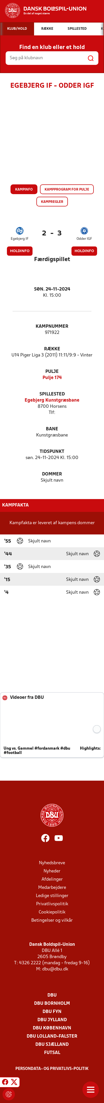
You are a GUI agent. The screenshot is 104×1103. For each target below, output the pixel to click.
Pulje (52, 372)
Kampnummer (52, 326)
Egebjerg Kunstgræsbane (52, 400)
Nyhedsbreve (52, 863)
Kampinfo (24, 189)
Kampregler (52, 202)
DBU (52, 995)
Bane (52, 429)
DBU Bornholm (52, 1003)
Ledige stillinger (52, 896)
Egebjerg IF (19, 239)
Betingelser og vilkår (52, 920)
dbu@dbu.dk (55, 969)
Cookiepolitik (52, 912)
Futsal (52, 1053)
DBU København (52, 1028)
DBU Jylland (52, 1020)
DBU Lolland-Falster (52, 1036)
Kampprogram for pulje (67, 189)
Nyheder (52, 871)
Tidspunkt (52, 452)
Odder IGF (84, 239)
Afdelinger (52, 879)
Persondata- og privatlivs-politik (52, 1069)
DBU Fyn (52, 1012)
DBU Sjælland (52, 1044)
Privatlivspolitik (52, 904)
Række (52, 349)
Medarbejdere (52, 888)
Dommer (52, 474)
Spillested (52, 394)
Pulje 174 (52, 378)
